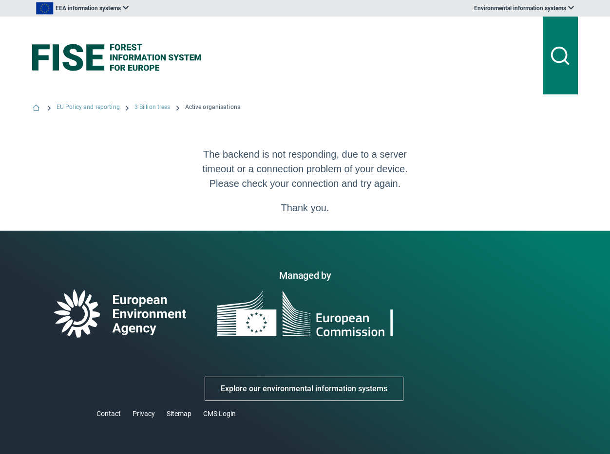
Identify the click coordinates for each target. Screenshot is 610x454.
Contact (108, 414)
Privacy (144, 414)
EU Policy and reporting (88, 107)
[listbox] (130, 8)
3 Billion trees (152, 107)
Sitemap (179, 414)
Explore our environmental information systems (304, 388)
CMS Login (219, 414)
